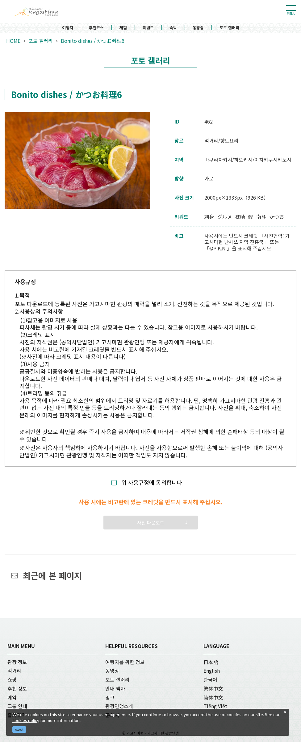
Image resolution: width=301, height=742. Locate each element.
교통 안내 (17, 706)
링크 (110, 697)
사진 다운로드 (150, 522)
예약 (12, 697)
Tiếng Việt (215, 706)
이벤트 (148, 27)
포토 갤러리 (229, 27)
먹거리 (14, 670)
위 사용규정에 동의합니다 (151, 482)
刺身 (209, 216)
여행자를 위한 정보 (125, 662)
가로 (209, 178)
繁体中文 (213, 688)
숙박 (173, 27)
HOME (13, 41)
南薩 (261, 216)
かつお (276, 216)
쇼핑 (12, 679)
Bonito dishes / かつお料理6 (92, 41)
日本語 (210, 662)
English (211, 670)
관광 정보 (17, 662)
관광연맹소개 (119, 706)
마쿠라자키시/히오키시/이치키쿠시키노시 (247, 159)
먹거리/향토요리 (221, 140)
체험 (123, 27)
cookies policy (25, 720)
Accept (19, 730)
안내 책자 (115, 688)
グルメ (224, 216)
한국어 (210, 679)
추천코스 (96, 27)
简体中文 (213, 697)
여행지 (67, 27)
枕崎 (240, 216)
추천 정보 (17, 688)
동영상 (198, 27)
